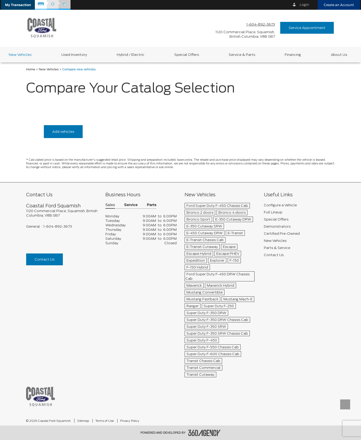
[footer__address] (61, 213)
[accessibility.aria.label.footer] (204, 433)
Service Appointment (307, 28)
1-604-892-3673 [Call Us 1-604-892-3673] (260, 24)
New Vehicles (49, 69)
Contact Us (44, 259)
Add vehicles (63, 132)
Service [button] (131, 205)
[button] (18, 5)
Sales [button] (110, 205)
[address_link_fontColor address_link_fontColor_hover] (245, 34)
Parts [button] (151, 205)
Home (30, 69)
